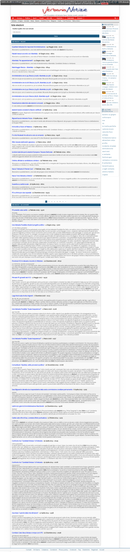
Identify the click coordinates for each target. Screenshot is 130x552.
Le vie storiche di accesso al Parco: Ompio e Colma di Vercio (110, 96)
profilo (105, 143)
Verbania (14, 21)
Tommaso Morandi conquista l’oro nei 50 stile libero (110, 31)
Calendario (70, 18)
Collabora (45, 550)
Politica (27, 18)
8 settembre (107, 163)
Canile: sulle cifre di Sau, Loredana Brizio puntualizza (29, 418)
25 (103, 123)
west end (105, 151)
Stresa (32, 21)
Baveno (37, 21)
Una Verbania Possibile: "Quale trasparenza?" (26, 309)
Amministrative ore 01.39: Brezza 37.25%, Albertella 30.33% (31, 76)
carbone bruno (108, 129)
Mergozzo (53, 21)
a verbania (106, 154)
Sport (35, 18)
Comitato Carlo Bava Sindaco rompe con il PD (27, 533)
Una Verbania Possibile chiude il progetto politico (28, 225)
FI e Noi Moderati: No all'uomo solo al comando (28, 135)
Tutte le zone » (76, 21)
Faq (79, 550)
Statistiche (86, 550)
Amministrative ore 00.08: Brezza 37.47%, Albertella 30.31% (31, 83)
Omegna (20, 21)
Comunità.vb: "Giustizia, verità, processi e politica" (28, 365)
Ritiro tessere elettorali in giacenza (23, 142)
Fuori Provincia (67, 21)
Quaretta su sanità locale (20, 184)
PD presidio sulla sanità (19, 210)
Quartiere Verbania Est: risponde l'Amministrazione (28, 47)
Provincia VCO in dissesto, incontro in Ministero (27, 261)
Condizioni (53, 550)
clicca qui (125, 2)
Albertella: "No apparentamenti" (22, 60)
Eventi (41, 18)
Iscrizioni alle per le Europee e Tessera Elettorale (32, 152)
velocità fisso (107, 132)
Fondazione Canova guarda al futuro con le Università (110, 62)
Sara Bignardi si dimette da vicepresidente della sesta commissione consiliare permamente (42, 389)
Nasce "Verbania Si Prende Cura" (22, 169)
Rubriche (59, 18)
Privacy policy (63, 550)
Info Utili (49, 18)
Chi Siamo (36, 550)
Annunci (79, 18)
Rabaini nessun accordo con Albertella (24, 54)
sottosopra (106, 117)
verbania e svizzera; (110, 160)
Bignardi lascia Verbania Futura (22, 118)
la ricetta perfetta (109, 126)
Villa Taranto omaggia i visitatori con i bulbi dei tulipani (110, 87)
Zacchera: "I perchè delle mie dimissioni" (25, 513)
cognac (105, 175)
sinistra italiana (108, 172)
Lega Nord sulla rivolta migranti (22, 296)
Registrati (94, 550)
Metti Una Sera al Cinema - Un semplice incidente (109, 78)
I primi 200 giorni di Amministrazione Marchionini (28, 406)
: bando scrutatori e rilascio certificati (26, 110)
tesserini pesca (108, 166)
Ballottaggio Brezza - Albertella (22, 67)
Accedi (101, 550)
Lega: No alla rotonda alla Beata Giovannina (108, 40)
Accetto (104, 4)
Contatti (28, 550)
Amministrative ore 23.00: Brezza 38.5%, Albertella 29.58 (31, 96)
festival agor (107, 157)
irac (103, 120)
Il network (73, 550)
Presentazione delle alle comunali (27, 103)
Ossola (59, 21)
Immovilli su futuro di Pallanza (22, 127)
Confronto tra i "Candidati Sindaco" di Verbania (27, 441)
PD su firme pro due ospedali (21, 193)
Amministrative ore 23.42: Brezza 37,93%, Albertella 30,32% (31, 89)
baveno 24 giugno (109, 114)
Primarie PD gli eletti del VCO (21, 277)
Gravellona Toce (45, 21)
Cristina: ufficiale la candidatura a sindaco (25, 160)
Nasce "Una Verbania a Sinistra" (22, 176)
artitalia (105, 135)
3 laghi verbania (108, 169)
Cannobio (26, 21)
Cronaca (19, 18)
